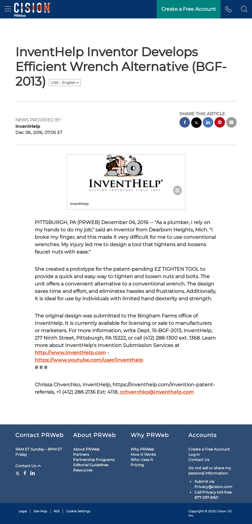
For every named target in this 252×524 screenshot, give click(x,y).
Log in (194, 454)
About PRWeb (86, 449)
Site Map (40, 511)
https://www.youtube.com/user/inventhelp (89, 360)
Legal (22, 511)
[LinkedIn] (33, 473)
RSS (57, 511)
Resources (83, 470)
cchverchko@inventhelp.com (157, 392)
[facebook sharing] (184, 123)
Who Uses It (142, 459)
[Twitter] (18, 473)
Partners (81, 454)
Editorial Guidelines (90, 465)
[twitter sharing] (196, 123)
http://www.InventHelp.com (70, 353)
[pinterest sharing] (220, 123)
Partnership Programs (94, 459)
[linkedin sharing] (208, 123)
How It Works (143, 454)
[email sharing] (231, 123)
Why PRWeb (142, 449)
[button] (244, 9)
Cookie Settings (78, 511)
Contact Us (28, 465)
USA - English (65, 82)
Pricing (137, 465)
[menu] (8, 9)
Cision (221, 511)
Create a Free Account (188, 9)
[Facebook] (25, 473)
